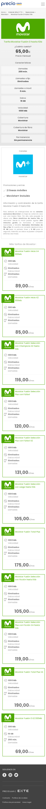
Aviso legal (26, 802)
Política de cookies (19, 798)
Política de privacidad (11, 802)
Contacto (6, 798)
